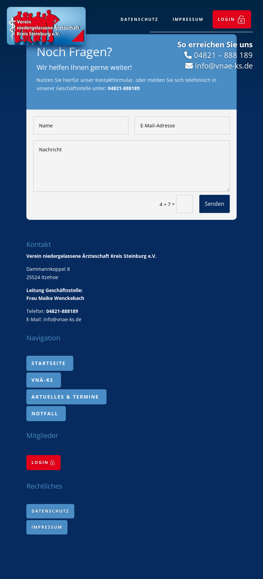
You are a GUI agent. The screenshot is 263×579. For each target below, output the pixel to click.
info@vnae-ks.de (224, 65)
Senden (214, 203)
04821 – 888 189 (223, 55)
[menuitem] (232, 19)
